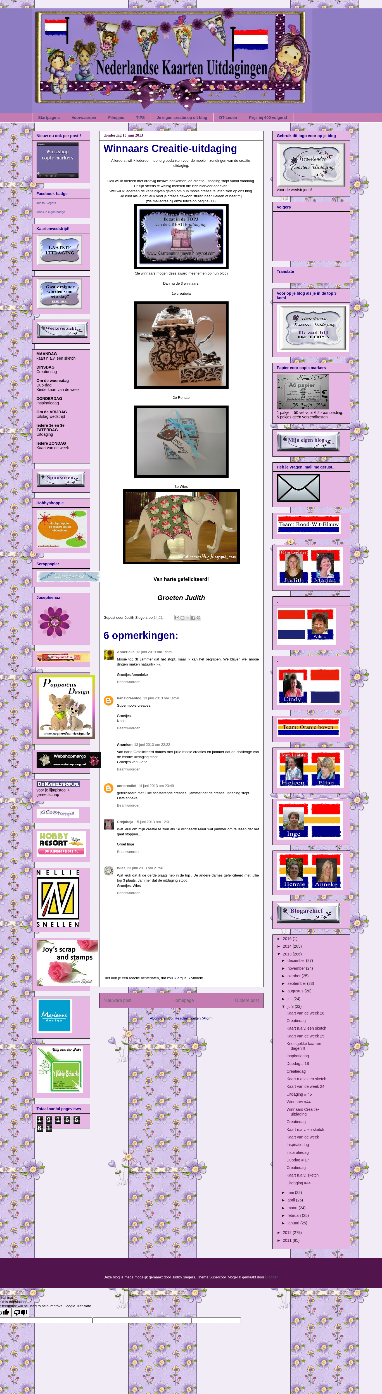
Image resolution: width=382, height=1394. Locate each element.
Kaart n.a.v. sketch (302, 1175)
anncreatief (126, 786)
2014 (288, 946)
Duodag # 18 (297, 1063)
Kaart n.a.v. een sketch (306, 1028)
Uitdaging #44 (298, 1183)
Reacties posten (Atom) (194, 1018)
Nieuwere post (118, 1000)
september (297, 983)
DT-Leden (228, 117)
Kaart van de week (302, 1137)
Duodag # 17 (297, 1160)
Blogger (271, 1277)
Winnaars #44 (298, 1102)
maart (293, 1208)
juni (291, 1006)
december (297, 960)
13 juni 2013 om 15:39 (154, 652)
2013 (288, 954)
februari (295, 1215)
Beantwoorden (129, 682)
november (297, 968)
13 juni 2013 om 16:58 (161, 698)
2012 (288, 1232)
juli (290, 999)
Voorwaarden (84, 117)
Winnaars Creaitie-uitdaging (302, 1111)
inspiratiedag (297, 1152)
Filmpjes (116, 117)
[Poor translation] (20, 1312)
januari (294, 1223)
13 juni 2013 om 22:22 (152, 744)
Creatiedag (296, 1020)
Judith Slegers (46, 203)
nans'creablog (129, 698)
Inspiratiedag (297, 1056)
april (292, 1200)
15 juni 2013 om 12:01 (153, 822)
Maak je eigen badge (51, 212)
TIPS (140, 117)
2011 (288, 1240)
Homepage (183, 1000)
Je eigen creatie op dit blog (182, 117)
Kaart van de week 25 (305, 1036)
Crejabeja (125, 822)
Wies (121, 868)
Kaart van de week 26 (305, 1013)
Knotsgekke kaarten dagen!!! (303, 1046)
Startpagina (49, 117)
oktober (295, 976)
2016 (288, 938)
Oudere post (247, 1000)
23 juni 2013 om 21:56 (145, 868)
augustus (296, 991)
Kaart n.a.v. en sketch (305, 1129)
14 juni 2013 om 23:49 (156, 786)
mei (291, 1192)
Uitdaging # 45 (299, 1094)
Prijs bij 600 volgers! (268, 117)
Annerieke (126, 652)
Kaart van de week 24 (305, 1086)
